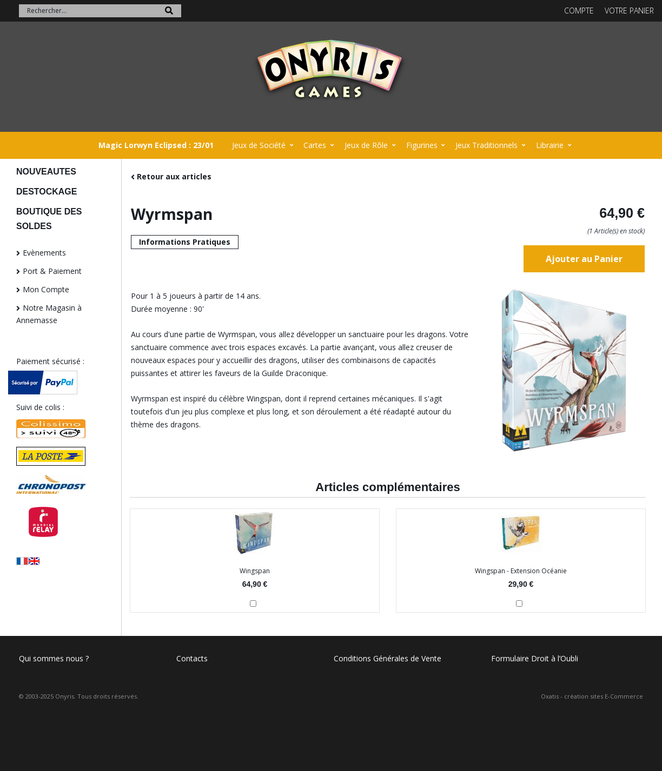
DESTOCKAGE (46, 191)
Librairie (550, 145)
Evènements (44, 252)
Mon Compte (46, 289)
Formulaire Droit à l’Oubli (534, 658)
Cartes (314, 145)
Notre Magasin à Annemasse (49, 314)
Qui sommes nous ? (54, 658)
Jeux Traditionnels (486, 145)
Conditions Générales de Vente (387, 658)
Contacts (192, 658)
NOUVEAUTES (46, 171)
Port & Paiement (52, 271)
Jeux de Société (259, 145)
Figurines (422, 145)
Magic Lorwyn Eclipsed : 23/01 (156, 145)
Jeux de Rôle (366, 145)
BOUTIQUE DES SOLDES (49, 219)
